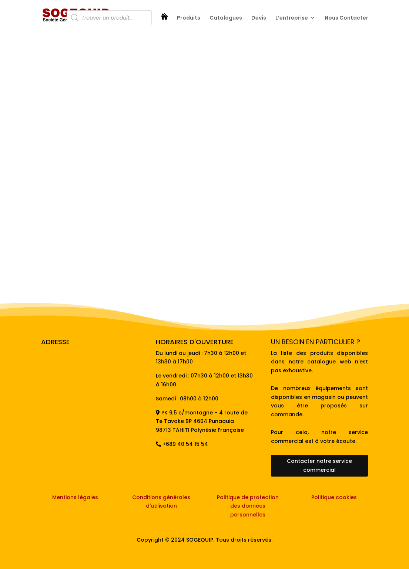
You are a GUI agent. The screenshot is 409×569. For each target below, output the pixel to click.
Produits (188, 18)
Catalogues (225, 18)
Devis (258, 18)
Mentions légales (75, 497)
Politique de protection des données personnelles (248, 506)
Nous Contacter (346, 18)
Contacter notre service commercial (319, 465)
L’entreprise (291, 18)
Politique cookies (334, 497)
